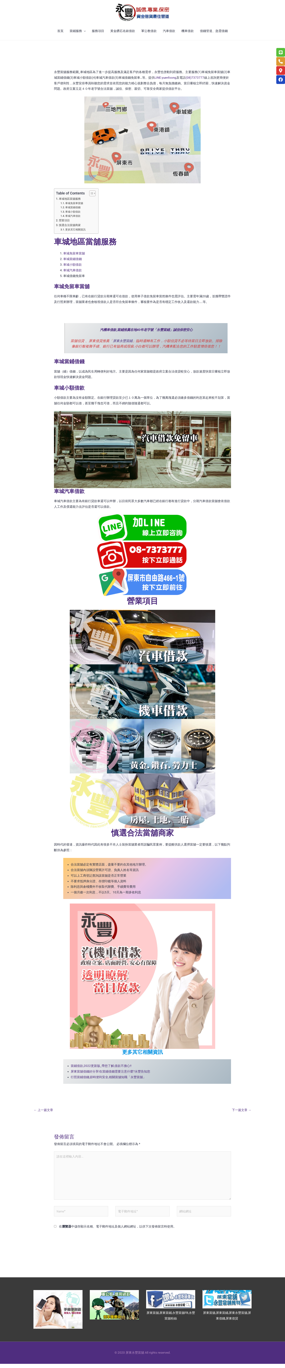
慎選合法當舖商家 (70, 228)
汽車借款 (169, 34)
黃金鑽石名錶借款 (122, 34)
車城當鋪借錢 (73, 210)
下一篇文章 (241, 1112)
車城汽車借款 (73, 219)
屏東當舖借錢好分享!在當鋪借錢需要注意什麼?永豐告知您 (110, 1074)
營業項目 (64, 223)
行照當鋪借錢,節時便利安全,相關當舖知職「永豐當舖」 (108, 1080)
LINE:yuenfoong (165, 81)
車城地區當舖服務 (70, 202)
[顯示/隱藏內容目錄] (91, 197)
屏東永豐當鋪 (122, 344)
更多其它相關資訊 (75, 232)
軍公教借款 (149, 34)
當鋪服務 (76, 34)
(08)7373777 (195, 81)
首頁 (60, 34)
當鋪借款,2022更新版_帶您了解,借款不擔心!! (101, 1069)
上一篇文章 (43, 1112)
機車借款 (187, 34)
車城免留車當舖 (74, 206)
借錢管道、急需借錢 (214, 34)
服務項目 (98, 34)
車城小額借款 (73, 214)
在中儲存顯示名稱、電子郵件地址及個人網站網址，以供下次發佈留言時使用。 (117, 1230)
